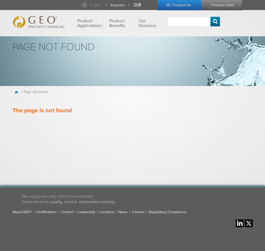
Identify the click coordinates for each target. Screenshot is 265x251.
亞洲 (137, 5)
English (96, 5)
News (123, 212)
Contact (67, 212)
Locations (106, 212)
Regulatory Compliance (167, 212)
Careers (138, 212)
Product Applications (89, 23)
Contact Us (181, 5)
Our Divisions (147, 23)
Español (117, 5)
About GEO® (22, 212)
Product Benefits (117, 23)
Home (17, 92)
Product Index (222, 5)
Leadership (86, 212)
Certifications (46, 212)
